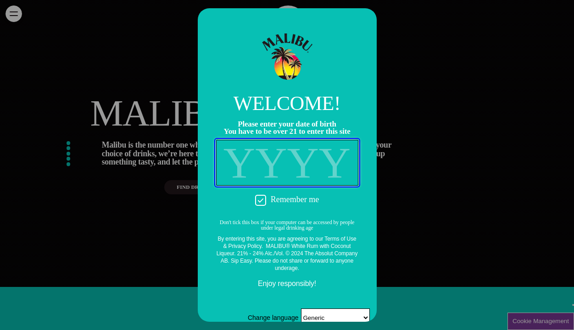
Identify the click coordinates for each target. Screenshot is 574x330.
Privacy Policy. (245, 246)
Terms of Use (340, 239)
